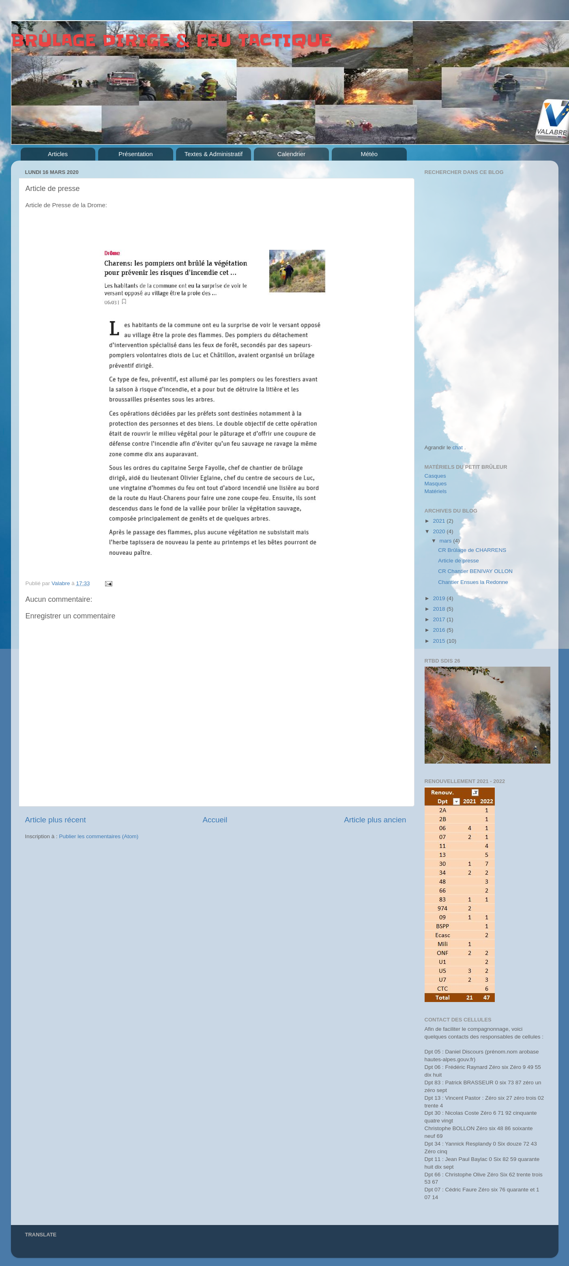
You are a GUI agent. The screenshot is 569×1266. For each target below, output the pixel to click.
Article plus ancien (375, 819)
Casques (435, 476)
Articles (58, 153)
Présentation (135, 153)
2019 (440, 598)
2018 (440, 609)
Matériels (436, 491)
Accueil (214, 819)
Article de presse (458, 561)
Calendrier (291, 153)
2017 (440, 619)
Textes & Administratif (214, 153)
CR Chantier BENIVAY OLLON (475, 571)
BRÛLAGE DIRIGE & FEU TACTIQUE (171, 40)
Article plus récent (55, 819)
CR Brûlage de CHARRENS (472, 550)
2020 (440, 531)
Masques (436, 484)
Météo (369, 153)
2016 (440, 630)
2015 (440, 641)
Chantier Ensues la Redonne (473, 582)
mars (446, 541)
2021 (440, 521)
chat (458, 447)
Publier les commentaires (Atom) (99, 836)
